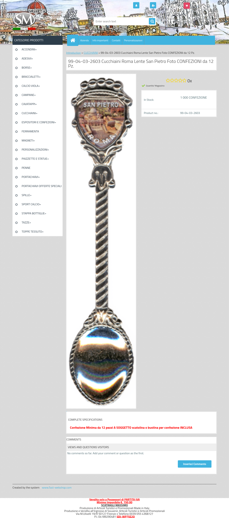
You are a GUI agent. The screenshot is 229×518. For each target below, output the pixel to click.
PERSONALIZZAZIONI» (35, 149)
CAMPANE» (29, 95)
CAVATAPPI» (29, 104)
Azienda (84, 40)
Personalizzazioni (133, 40)
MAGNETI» (28, 140)
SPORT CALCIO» (31, 204)
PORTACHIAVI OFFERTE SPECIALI (42, 186)
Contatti (116, 40)
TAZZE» (26, 222)
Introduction (73, 53)
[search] (152, 21)
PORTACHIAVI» (31, 177)
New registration (167, 5)
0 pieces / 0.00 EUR (202, 4)
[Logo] (37, 21)
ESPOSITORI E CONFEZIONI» (39, 122)
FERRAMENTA (30, 131)
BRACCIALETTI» (31, 76)
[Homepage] (74, 40)
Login (144, 5)
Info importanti (100, 40)
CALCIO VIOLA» (31, 86)
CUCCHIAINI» (29, 113)
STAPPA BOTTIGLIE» (34, 213)
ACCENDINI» (29, 49)
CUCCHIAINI (91, 53)
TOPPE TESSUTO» (32, 231)
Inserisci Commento (194, 464)
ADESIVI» (27, 58)
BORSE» (27, 67)
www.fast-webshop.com (57, 487)
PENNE (26, 168)
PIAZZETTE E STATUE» (35, 158)
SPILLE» (26, 195)
